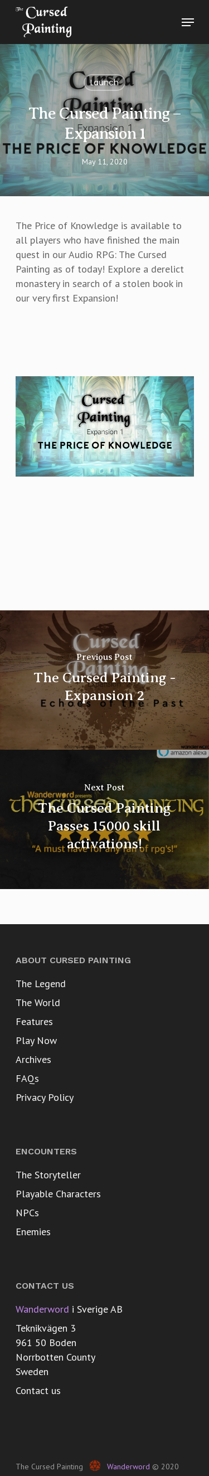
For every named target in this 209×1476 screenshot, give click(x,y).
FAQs (27, 1078)
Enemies (33, 1231)
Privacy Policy (45, 1097)
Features (34, 1021)
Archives (33, 1059)
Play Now (36, 1040)
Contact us (38, 1390)
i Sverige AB (69, 1309)
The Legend (41, 983)
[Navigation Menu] (188, 22)
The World (38, 1002)
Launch (104, 82)
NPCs (27, 1212)
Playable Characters (58, 1193)
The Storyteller (48, 1174)
